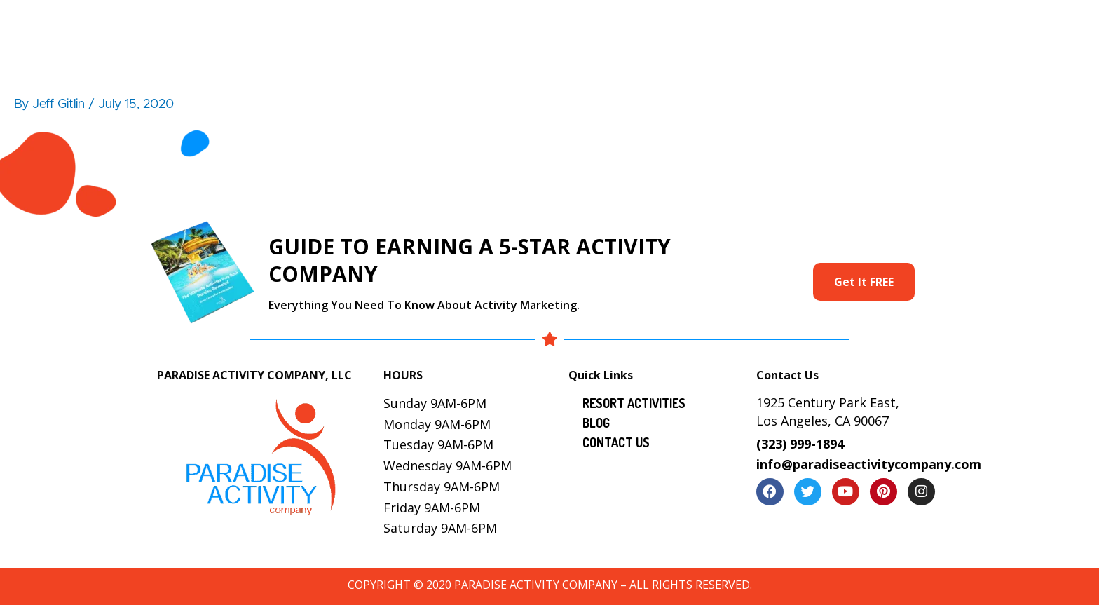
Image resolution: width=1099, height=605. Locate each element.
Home (369, 25)
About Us (439, 25)
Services (631, 25)
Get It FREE (864, 282)
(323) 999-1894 (800, 443)
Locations (789, 25)
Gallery (716, 25)
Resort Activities (537, 25)
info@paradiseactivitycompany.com (868, 464)
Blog (855, 25)
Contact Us (925, 25)
